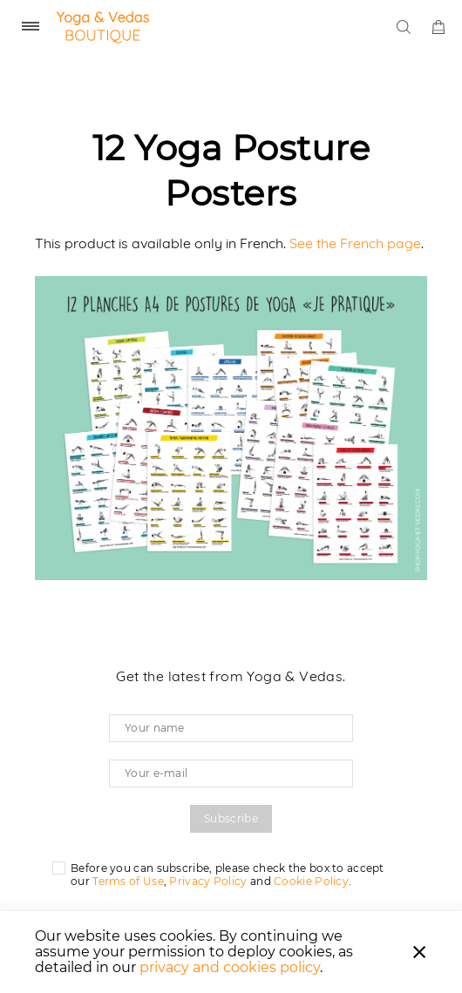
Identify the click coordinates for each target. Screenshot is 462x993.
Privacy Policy (208, 881)
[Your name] (231, 728)
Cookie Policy (311, 881)
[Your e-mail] (231, 773)
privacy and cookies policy (229, 967)
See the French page (355, 243)
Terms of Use (128, 881)
